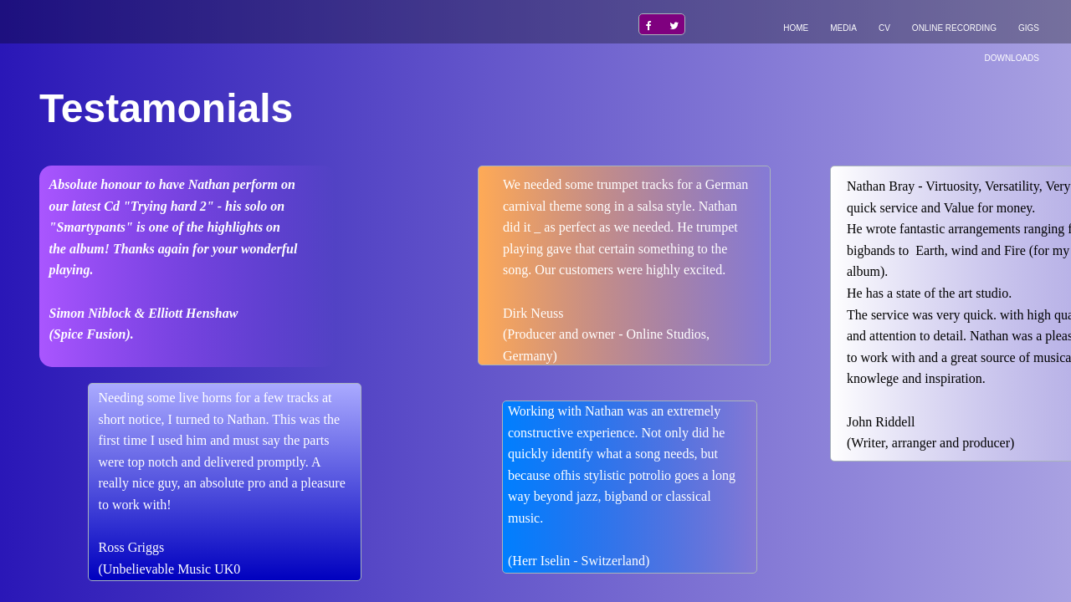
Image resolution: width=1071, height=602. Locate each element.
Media (843, 28)
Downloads (1011, 58)
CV (884, 28)
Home (795, 28)
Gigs (1028, 28)
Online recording (954, 28)
